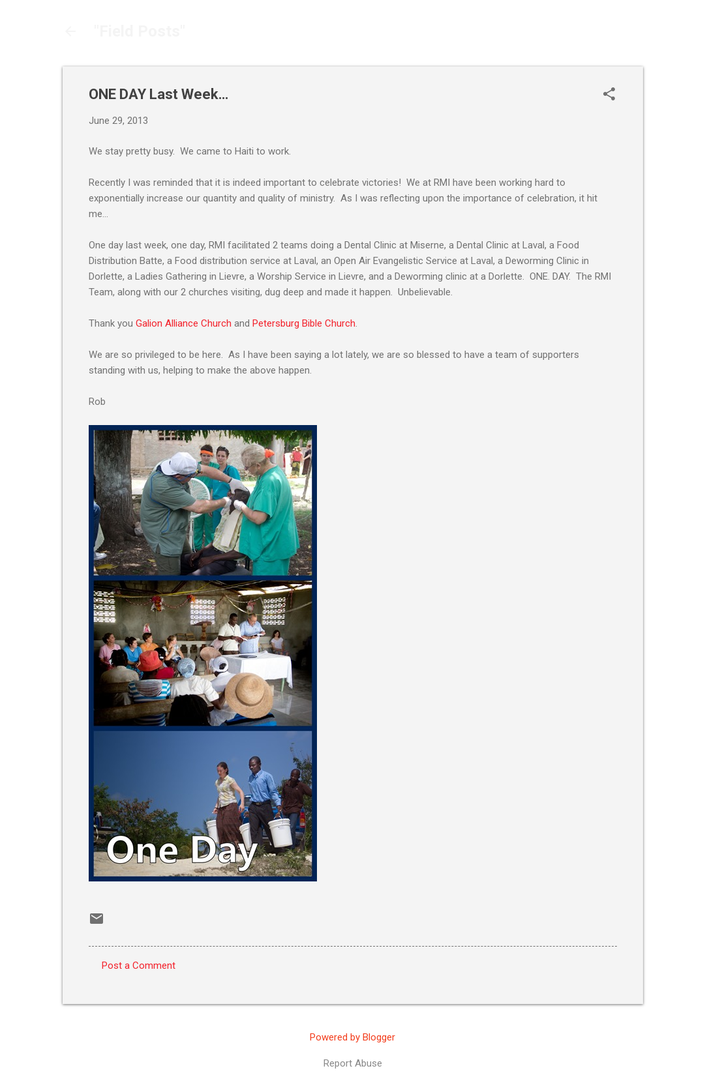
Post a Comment (138, 965)
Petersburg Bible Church (303, 323)
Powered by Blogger (352, 1037)
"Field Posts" (139, 31)
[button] (609, 95)
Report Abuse (352, 1063)
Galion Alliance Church (184, 323)
